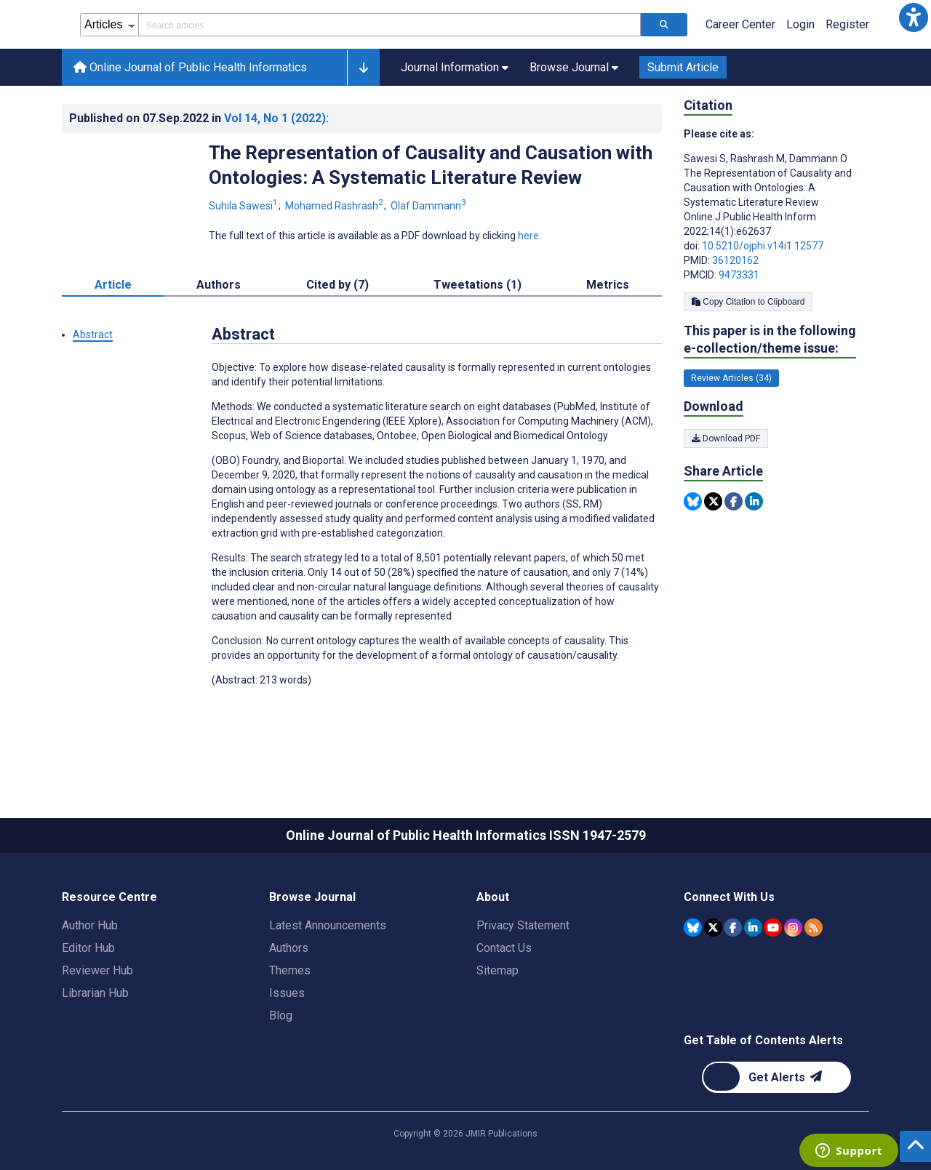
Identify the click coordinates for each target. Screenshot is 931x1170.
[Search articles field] (389, 24)
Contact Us (504, 948)
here (528, 235)
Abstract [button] (93, 334)
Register (847, 24)
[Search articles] (664, 24)
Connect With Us (729, 897)
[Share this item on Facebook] (733, 501)
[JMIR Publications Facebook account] (733, 927)
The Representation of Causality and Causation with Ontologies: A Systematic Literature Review (430, 165)
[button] (914, 17)
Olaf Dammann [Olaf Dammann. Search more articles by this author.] (428, 206)
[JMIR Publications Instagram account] (793, 927)
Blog (280, 1015)
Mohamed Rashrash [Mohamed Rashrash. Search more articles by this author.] (335, 206)
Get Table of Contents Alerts (763, 1040)
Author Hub (90, 925)
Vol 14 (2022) (276, 118)
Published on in (199, 118)
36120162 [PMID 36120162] (735, 260)
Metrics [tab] (607, 285)
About (492, 897)
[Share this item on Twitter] (713, 501)
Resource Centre (109, 897)
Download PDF (726, 438)
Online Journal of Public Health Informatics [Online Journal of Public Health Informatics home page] (190, 67)
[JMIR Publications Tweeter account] (713, 927)
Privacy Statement (523, 925)
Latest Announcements (327, 925)
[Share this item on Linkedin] (754, 501)
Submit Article (683, 67)
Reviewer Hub (97, 970)
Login (800, 24)
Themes (290, 970)
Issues (287, 993)
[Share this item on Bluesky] (693, 501)
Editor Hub (88, 948)
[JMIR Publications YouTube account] (773, 927)
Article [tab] (113, 285)
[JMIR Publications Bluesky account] (693, 927)
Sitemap (497, 970)
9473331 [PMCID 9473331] (739, 275)
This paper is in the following (770, 340)
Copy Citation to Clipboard (748, 302)
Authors (288, 948)
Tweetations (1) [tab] (477, 285)
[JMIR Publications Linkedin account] (753, 927)
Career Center (740, 24)
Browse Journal (312, 897)
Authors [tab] (218, 285)
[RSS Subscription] (813, 927)
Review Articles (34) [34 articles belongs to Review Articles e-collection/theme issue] (731, 378)
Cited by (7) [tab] (337, 285)
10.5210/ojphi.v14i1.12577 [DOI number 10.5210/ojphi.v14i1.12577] (762, 246)
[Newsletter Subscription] (776, 1077)
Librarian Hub (95, 993)
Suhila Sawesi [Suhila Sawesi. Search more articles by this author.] (244, 206)
